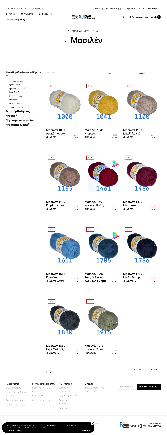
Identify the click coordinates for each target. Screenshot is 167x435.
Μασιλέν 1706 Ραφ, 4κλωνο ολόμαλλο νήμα (95, 277)
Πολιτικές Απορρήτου (16, 400)
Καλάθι (155, 17)
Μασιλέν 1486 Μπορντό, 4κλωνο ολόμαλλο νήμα (133, 205)
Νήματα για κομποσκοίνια (21, 120)
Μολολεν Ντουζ (16, 95)
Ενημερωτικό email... (149, 387)
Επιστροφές (37, 395)
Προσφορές (64, 408)
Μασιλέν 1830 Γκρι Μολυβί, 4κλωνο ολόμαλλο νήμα (56, 349)
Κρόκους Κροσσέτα (18, 88)
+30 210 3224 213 (36, 8)
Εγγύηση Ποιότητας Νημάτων (134, 8)
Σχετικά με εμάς (13, 387)
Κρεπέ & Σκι (14, 84)
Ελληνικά (153, 8)
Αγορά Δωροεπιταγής (69, 395)
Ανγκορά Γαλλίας (16, 80)
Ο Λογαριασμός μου (139, 17)
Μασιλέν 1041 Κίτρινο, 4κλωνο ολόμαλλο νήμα (95, 133)
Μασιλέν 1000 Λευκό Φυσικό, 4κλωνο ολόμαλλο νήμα (56, 133)
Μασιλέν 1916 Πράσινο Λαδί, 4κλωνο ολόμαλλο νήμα (95, 349)
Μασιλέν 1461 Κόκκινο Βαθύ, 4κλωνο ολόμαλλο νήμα (95, 205)
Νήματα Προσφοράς (18, 124)
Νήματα (11, 115)
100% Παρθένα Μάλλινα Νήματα (86, 31)
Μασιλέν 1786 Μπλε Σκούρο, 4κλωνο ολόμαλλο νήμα (133, 277)
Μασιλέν (14, 92)
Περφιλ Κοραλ (16, 103)
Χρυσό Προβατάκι (17, 107)
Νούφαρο (14, 99)
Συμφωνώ (86, 430)
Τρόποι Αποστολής (111, 8)
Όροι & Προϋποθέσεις (16, 404)
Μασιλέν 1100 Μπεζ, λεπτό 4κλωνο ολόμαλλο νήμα (133, 133)
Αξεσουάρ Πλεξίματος (18, 111)
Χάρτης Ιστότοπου (41, 400)
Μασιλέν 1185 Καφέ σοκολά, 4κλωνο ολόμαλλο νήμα (56, 205)
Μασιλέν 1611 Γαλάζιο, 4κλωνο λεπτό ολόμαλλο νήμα (56, 277)
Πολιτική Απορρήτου (14, 430)
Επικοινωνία (96, 8)
